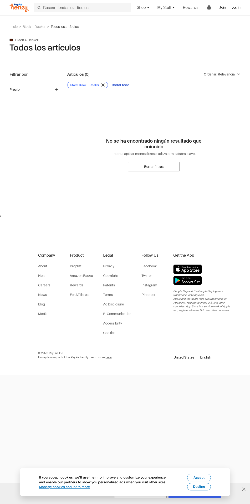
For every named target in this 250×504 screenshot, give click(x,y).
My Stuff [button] (166, 7)
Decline (199, 487)
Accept (199, 477)
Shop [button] (143, 7)
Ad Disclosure (113, 304)
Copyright (110, 276)
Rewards (190, 7)
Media (42, 314)
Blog (41, 304)
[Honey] (19, 8)
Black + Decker (34, 27)
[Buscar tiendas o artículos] (82, 7)
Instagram (149, 285)
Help (41, 276)
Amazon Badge (81, 276)
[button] (192, 357)
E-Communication (117, 314)
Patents (109, 285)
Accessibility (112, 323)
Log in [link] (235, 7)
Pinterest (148, 295)
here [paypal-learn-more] (109, 357)
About (42, 266)
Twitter (147, 276)
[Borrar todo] (120, 85)
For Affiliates (79, 295)
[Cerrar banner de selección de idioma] (244, 489)
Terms (108, 295)
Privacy (108, 266)
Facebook (149, 266)
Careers (44, 285)
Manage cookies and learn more (64, 487)
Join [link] (222, 7)
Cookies (109, 333)
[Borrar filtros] (154, 166)
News (42, 295)
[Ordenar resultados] (222, 74)
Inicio (14, 27)
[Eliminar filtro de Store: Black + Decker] (87, 85)
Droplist (76, 266)
